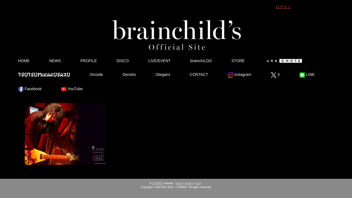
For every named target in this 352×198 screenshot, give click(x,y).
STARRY (157, 183)
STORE (238, 61)
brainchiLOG (201, 61)
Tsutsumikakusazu (44, 74)
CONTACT (199, 74)
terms (178, 183)
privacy (189, 183)
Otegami (163, 74)
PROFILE (88, 61)
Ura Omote (283, 61)
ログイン (283, 7)
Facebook (30, 89)
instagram (239, 75)
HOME (24, 61)
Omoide (96, 74)
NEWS (55, 61)
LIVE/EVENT (159, 61)
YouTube (72, 89)
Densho (129, 74)
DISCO (123, 61)
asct (198, 183)
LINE (307, 75)
